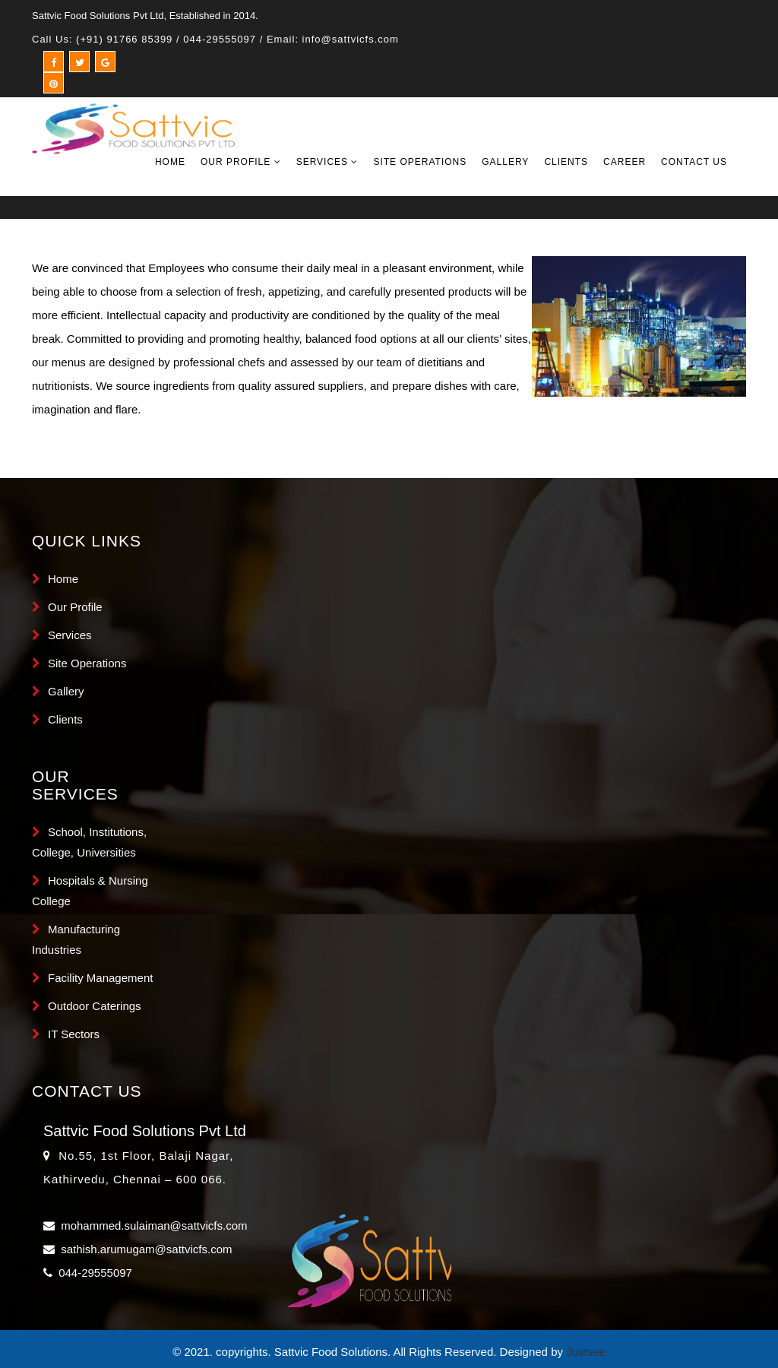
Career (624, 162)
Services (327, 162)
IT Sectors (74, 1034)
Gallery (505, 162)
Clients (566, 162)
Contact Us (694, 162)
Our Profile (241, 162)
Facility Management (100, 977)
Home (170, 162)
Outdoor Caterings (94, 1005)
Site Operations (419, 162)
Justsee (586, 1351)
